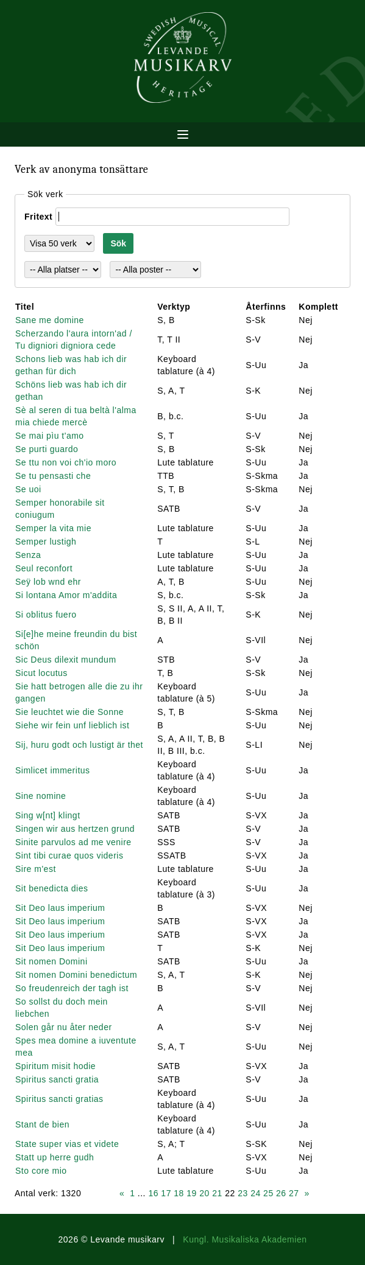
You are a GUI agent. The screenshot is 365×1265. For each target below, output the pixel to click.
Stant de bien (42, 1124)
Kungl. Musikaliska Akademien (245, 1239)
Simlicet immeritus (52, 770)
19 (191, 1193)
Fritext (38, 216)
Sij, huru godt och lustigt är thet (79, 745)
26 (281, 1193)
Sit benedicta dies (51, 888)
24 (255, 1193)
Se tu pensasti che (53, 476)
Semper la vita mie (53, 528)
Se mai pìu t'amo (49, 436)
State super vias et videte (67, 1144)
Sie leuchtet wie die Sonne (69, 712)
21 (217, 1193)
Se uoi (28, 489)
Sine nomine (40, 796)
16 (153, 1193)
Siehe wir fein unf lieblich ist (72, 725)
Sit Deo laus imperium (60, 908)
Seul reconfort (44, 568)
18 (179, 1193)
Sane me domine (49, 320)
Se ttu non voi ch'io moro (65, 462)
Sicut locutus (41, 673)
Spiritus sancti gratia (57, 1079)
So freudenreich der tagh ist (72, 988)
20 (204, 1193)
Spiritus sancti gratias (59, 1099)
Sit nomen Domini (51, 961)
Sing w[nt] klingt (47, 815)
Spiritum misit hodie (55, 1066)
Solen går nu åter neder (63, 1027)
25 (268, 1193)
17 (166, 1193)
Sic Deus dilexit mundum (65, 659)
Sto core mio (41, 1171)
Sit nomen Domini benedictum (76, 975)
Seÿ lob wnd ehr (48, 582)
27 (294, 1193)
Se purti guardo (46, 449)
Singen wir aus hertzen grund (75, 829)
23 (243, 1193)
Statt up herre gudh (54, 1157)
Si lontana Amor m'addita (66, 595)
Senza (28, 555)
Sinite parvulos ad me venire (73, 842)
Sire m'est (35, 869)
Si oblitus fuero (46, 614)
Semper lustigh (45, 541)
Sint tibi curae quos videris (69, 855)
